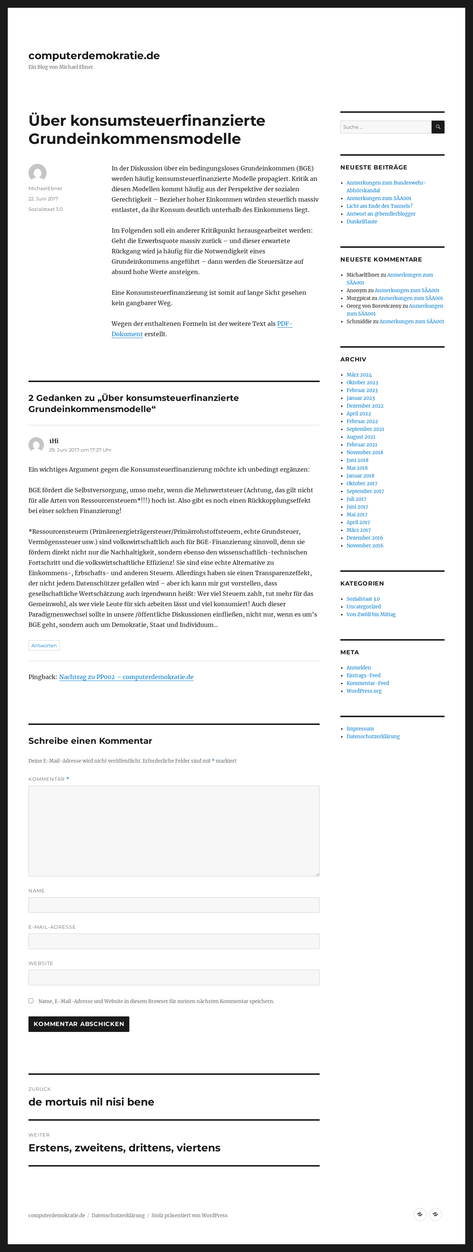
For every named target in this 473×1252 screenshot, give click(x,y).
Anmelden (359, 668)
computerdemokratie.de (94, 55)
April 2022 (359, 414)
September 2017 (365, 491)
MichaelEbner (45, 188)
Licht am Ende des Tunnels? (379, 206)
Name (36, 891)
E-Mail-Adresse (52, 927)
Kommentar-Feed (368, 683)
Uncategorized (364, 607)
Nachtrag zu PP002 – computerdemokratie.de (126, 677)
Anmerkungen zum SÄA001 (379, 198)
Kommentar (48, 779)
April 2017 (358, 522)
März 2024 (359, 375)
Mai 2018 (357, 468)
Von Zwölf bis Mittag (371, 614)
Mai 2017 (357, 515)
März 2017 (359, 530)
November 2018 (365, 452)
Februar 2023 (362, 390)
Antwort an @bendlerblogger (381, 214)
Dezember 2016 (365, 538)
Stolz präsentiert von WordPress (190, 1215)
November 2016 (365, 546)
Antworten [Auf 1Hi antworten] (44, 645)
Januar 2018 (360, 476)
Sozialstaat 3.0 (45, 209)
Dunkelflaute (362, 222)
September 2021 (365, 429)
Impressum (360, 729)
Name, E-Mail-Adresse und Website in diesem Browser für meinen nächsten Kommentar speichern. (156, 1001)
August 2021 (361, 437)
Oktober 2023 (362, 382)
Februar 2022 (362, 421)
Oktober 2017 (362, 483)
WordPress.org (364, 691)
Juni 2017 (357, 507)
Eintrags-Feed (364, 675)
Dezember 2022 (365, 406)
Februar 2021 (362, 445)
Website (41, 963)
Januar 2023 (361, 398)
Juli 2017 (357, 499)
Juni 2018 (357, 460)
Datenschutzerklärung (373, 736)
